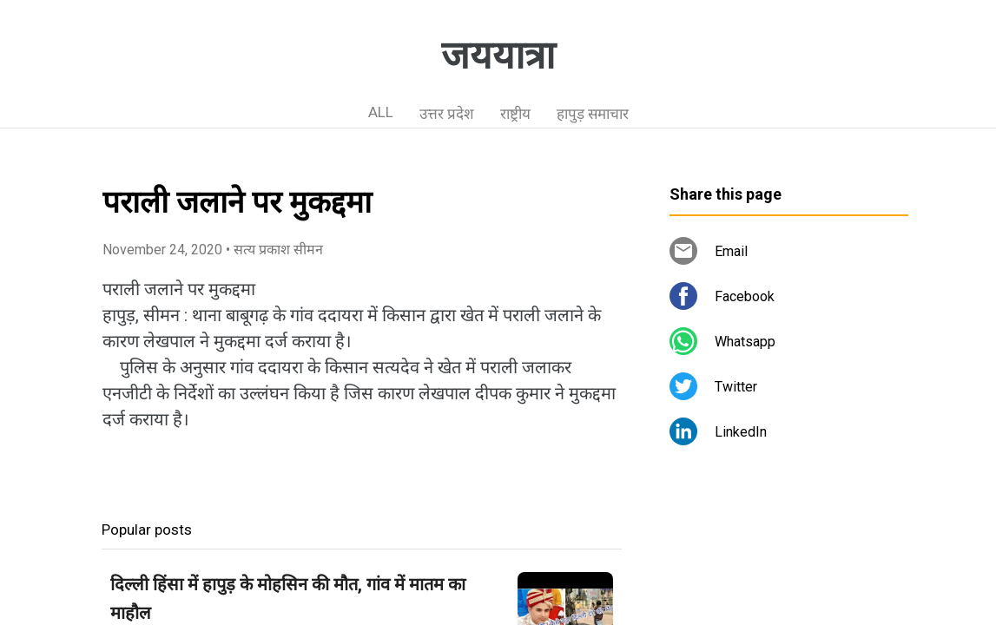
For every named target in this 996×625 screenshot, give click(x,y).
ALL (380, 112)
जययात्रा (498, 55)
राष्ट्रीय (515, 113)
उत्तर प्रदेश (446, 113)
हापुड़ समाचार (593, 113)
